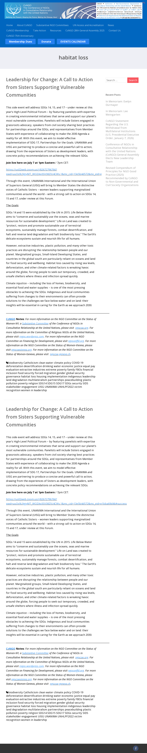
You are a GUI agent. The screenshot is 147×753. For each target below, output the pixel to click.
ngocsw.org (81, 327)
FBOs (79, 369)
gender (61, 373)
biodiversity (15, 362)
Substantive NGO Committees (52, 25)
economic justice (72, 366)
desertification (33, 366)
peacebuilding (73, 380)
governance (13, 376)
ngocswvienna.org (21, 349)
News (111, 25)
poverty (23, 383)
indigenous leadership (81, 376)
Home (9, 25)
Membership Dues (20, 41)
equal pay (89, 366)
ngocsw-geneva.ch (60, 354)
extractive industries (32, 369)
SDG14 (43, 383)
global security (75, 373)
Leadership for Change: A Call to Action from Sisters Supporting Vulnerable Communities (49, 87)
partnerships (56, 380)
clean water (46, 362)
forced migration (45, 373)
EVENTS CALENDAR (73, 41)
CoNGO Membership (17, 30)
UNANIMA (51, 386)
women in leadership (34, 390)
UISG (41, 386)
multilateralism (37, 380)
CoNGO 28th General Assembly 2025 (85, 30)
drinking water (52, 366)
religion (33, 383)
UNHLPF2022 (66, 386)
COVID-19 (77, 362)
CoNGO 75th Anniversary (19, 35)
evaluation (12, 369)
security (77, 383)
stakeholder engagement (21, 386)
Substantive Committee (35, 323)
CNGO (10, 319)
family (71, 369)
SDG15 (51, 383)
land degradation (16, 380)
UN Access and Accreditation (88, 25)
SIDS (85, 383)
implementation (57, 376)
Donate (46, 41)
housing (42, 376)
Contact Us (115, 30)
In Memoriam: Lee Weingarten (117, 112)
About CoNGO (24, 25)
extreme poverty (56, 369)
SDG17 (60, 383)
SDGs (68, 383)
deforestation (14, 366)
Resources (55, 30)
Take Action (39, 30)
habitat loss (28, 376)
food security (26, 373)
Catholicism (31, 362)
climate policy (62, 362)
